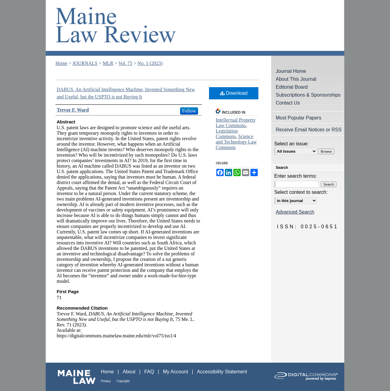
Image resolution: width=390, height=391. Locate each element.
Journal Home (291, 71)
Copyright (123, 381)
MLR (108, 63)
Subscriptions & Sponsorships (308, 95)
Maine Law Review (195, 28)
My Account (176, 371)
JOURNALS (85, 63)
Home (61, 63)
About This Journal (296, 79)
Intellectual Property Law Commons (236, 122)
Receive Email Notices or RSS (309, 129)
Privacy (106, 381)
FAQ (149, 371)
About (130, 371)
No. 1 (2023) (149, 63)
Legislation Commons (227, 133)
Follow (189, 110)
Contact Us (288, 102)
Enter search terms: (295, 176)
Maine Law (73, 377)
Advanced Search (295, 212)
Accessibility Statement (222, 371)
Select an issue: (291, 143)
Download (234, 93)
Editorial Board (292, 87)
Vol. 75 (125, 63)
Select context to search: (301, 192)
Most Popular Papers (298, 117)
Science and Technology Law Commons (236, 142)
